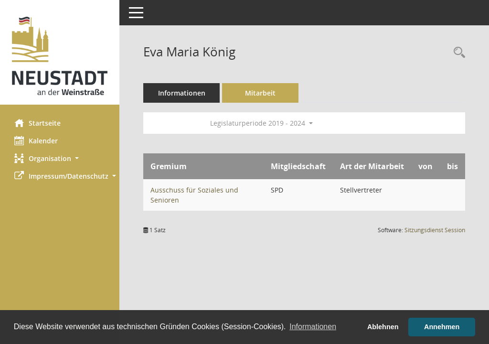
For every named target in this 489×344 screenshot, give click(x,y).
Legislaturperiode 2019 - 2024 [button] (261, 123)
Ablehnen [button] (383, 327)
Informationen (181, 92)
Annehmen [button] (441, 327)
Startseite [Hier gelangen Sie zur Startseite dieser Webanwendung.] (37, 123)
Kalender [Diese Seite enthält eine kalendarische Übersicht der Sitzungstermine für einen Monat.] (36, 140)
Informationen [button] (312, 326)
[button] (59, 158)
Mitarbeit (260, 92)
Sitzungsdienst (434, 230)
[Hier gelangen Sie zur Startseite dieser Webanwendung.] (59, 56)
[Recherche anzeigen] (457, 53)
